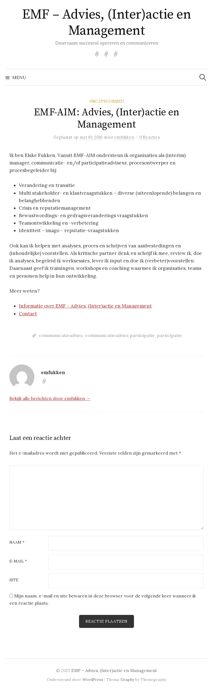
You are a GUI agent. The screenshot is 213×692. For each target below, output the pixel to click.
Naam (16, 542)
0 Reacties (149, 137)
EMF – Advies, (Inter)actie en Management (106, 22)
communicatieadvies (61, 335)
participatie (169, 335)
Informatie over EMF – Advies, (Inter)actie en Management (85, 306)
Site (13, 580)
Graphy (127, 679)
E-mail (18, 561)
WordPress (92, 679)
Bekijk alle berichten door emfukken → (49, 398)
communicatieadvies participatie (120, 335)
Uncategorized (106, 101)
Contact (28, 314)
